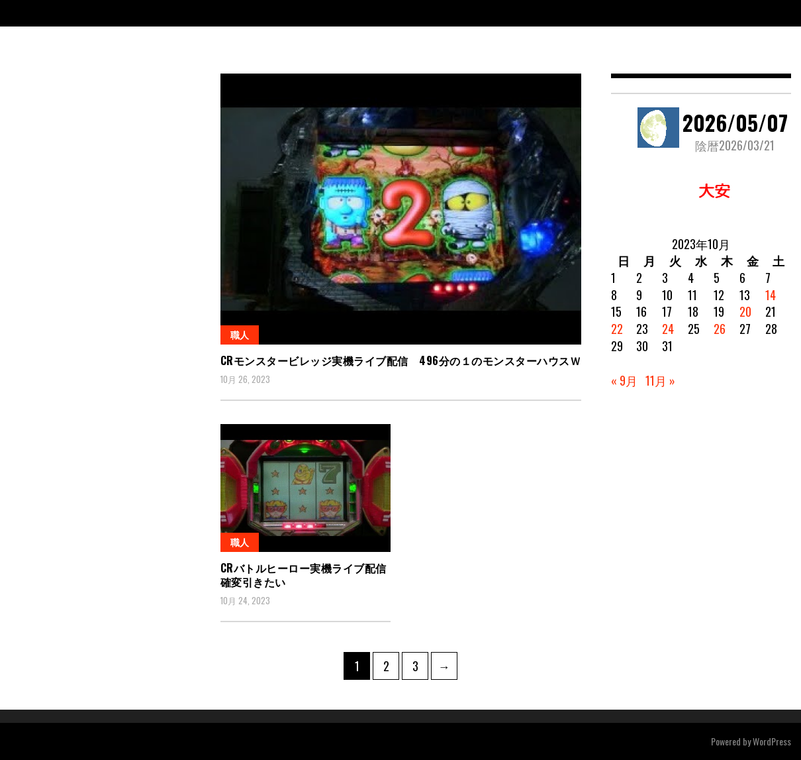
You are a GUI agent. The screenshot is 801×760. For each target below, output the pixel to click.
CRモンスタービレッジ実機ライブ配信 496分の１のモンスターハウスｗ (400, 360)
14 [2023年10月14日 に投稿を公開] (770, 294)
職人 (239, 334)
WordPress (772, 741)
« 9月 (624, 380)
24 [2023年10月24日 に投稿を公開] (668, 328)
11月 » (660, 380)
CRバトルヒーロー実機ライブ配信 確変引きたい (309, 575)
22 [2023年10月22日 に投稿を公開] (617, 328)
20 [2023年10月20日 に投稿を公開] (745, 311)
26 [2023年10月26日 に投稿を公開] (720, 328)
